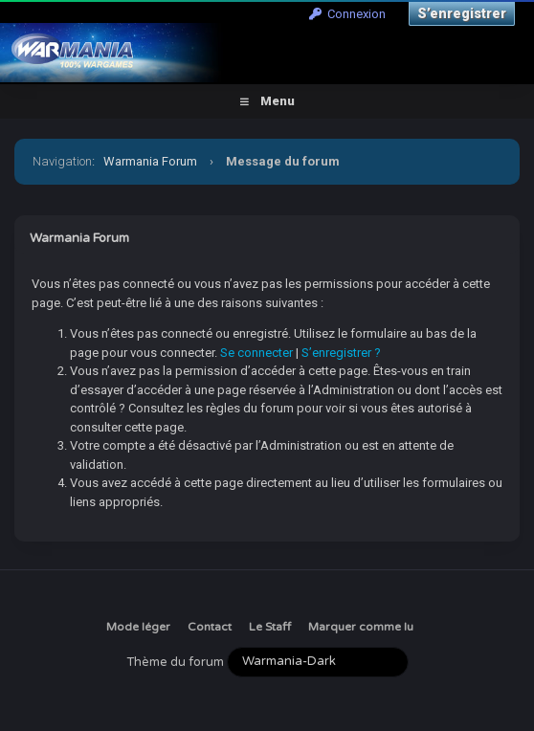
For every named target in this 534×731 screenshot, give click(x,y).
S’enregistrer (461, 13)
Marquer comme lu (360, 626)
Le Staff (270, 626)
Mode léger (138, 626)
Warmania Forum (150, 161)
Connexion (347, 14)
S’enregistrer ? (341, 352)
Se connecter (256, 352)
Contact (210, 626)
